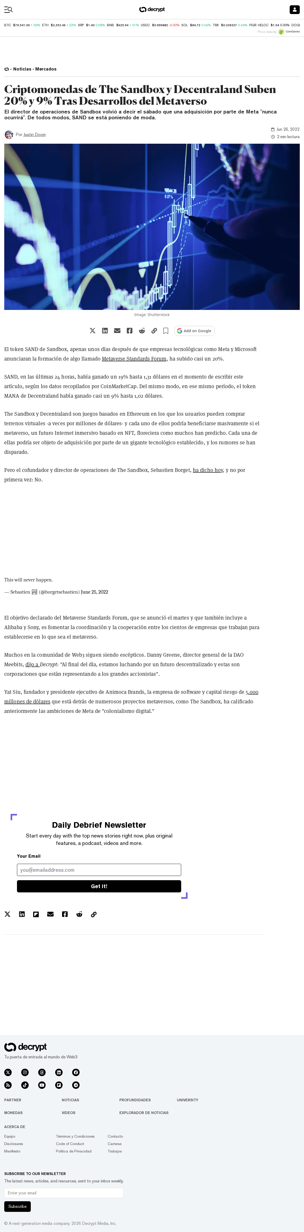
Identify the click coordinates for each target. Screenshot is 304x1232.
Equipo (9, 1136)
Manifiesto (12, 1151)
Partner (12, 1100)
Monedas (13, 1113)
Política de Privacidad (74, 1151)
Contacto (115, 1136)
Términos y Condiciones (75, 1136)
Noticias (70, 1100)
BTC (7, 25)
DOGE (296, 25)
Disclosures (13, 1144)
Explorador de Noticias (143, 1113)
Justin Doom (34, 134)
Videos (68, 1113)
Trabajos (115, 1151)
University (187, 1100)
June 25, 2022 (94, 592)
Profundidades (135, 1100)
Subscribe (17, 1206)
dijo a (32, 664)
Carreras (115, 1144)
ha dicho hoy (208, 470)
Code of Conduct (70, 1144)
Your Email (29, 856)
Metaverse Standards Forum (134, 358)
